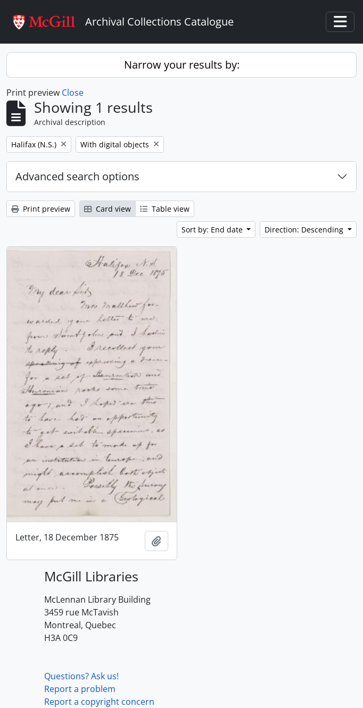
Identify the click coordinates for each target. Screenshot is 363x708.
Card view (107, 209)
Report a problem (80, 689)
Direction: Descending (305, 229)
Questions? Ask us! (81, 676)
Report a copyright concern (99, 701)
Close (73, 92)
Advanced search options (77, 176)
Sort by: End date (213, 229)
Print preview (40, 209)
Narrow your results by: (182, 64)
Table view (164, 209)
